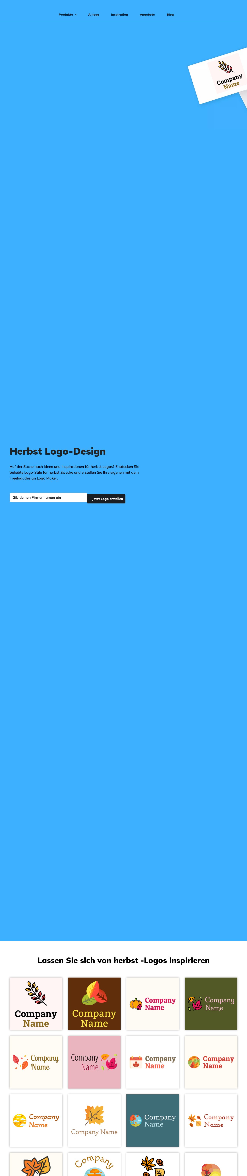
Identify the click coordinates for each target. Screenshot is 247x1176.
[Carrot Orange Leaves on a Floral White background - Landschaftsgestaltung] (211, 1062)
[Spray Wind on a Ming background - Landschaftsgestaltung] (152, 1120)
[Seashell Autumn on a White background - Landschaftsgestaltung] (152, 1062)
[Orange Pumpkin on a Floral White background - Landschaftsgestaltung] (152, 1004)
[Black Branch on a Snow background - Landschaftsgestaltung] (36, 1004)
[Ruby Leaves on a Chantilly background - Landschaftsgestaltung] (94, 1062)
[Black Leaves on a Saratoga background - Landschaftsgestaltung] (211, 1004)
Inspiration (117, 9)
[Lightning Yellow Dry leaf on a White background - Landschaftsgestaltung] (211, 1120)
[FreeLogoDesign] (28, 8)
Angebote (144, 9)
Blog (167, 9)
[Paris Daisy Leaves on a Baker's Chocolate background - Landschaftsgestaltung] (94, 1004)
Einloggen (230, 9)
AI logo (91, 9)
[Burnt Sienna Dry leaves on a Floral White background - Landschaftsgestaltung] (36, 1062)
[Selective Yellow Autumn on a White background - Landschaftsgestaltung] (36, 1120)
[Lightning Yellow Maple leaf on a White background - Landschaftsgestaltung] (94, 1120)
